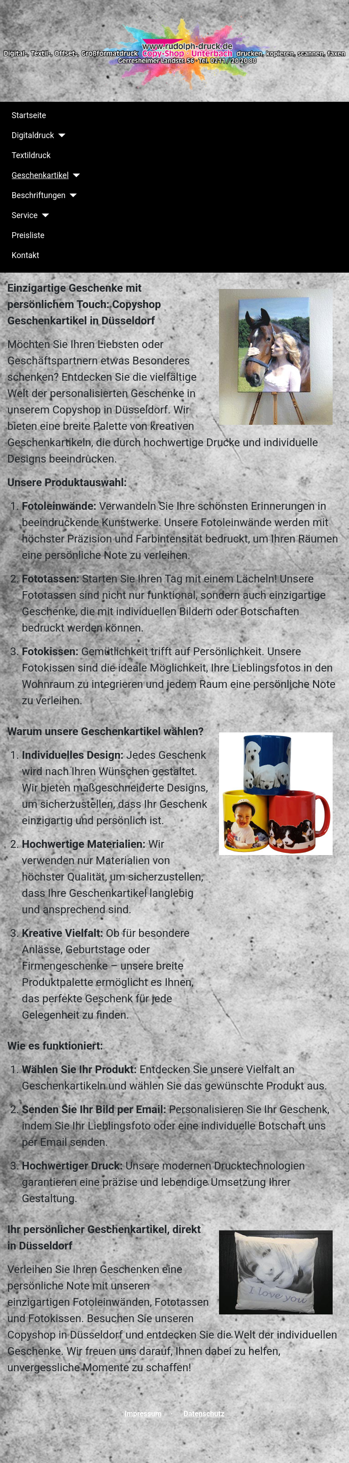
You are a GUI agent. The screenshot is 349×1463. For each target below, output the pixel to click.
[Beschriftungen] (71, 195)
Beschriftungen (39, 195)
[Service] (43, 215)
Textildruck (31, 155)
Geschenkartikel (40, 175)
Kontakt (26, 255)
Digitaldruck (33, 135)
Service (25, 215)
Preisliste (28, 235)
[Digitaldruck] (59, 135)
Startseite (29, 115)
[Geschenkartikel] (74, 175)
